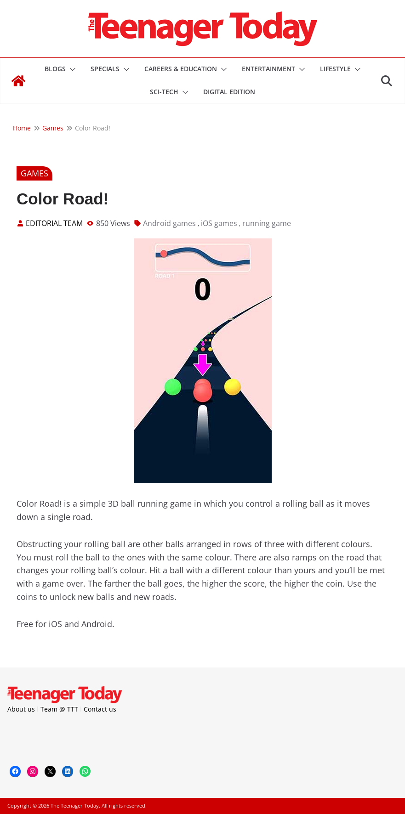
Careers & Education (180, 68)
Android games (169, 223)
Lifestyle (335, 68)
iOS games (219, 223)
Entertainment (268, 68)
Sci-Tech (164, 91)
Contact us (100, 709)
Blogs (55, 68)
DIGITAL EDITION (229, 91)
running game (266, 223)
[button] (71, 69)
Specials (105, 68)
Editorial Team (54, 223)
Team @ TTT (59, 709)
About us (21, 709)
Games (34, 173)
